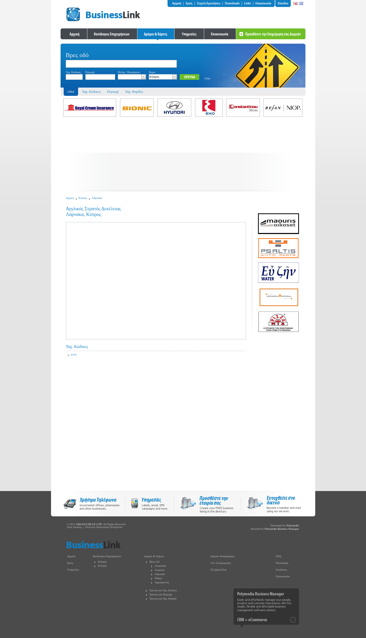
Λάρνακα (97, 198)
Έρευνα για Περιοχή (160, 594)
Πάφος (158, 578)
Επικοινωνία (282, 576)
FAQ (278, 556)
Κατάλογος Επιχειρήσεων (107, 556)
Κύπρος (83, 198)
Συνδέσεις (281, 569)
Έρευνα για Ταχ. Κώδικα (163, 590)
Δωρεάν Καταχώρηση (223, 556)
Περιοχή (113, 92)
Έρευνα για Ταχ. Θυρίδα (162, 598)
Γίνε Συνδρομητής (221, 563)
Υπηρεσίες (73, 569)
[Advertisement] (183, 155)
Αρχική (70, 198)
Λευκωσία (160, 565)
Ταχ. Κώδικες (91, 92)
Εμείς (70, 563)
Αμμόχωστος (162, 582)
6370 (73, 354)
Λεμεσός (159, 570)
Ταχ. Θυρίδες (134, 92)
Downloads (282, 563)
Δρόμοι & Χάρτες (154, 556)
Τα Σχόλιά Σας (219, 569)
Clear (207, 78)
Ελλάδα (102, 565)
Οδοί (71, 92)
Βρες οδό (154, 561)
